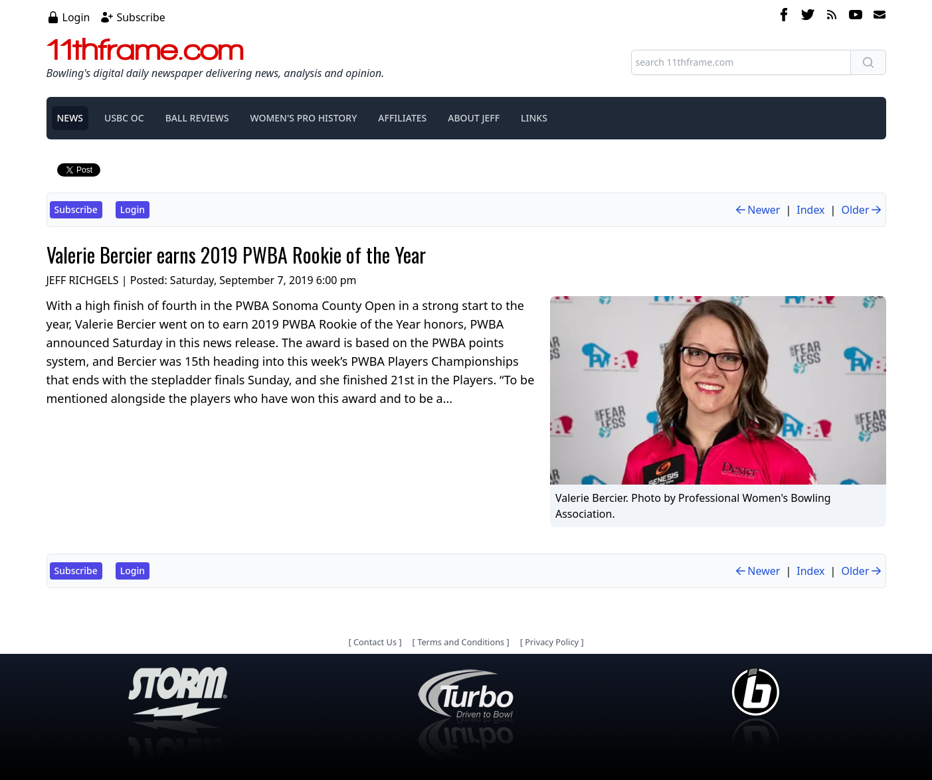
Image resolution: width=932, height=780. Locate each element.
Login (76, 17)
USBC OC (124, 118)
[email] (877, 16)
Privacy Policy (552, 642)
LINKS (534, 118)
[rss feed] (832, 16)
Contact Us (375, 642)
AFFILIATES (402, 118)
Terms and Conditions (460, 642)
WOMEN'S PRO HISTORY (303, 118)
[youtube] (856, 16)
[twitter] (808, 16)
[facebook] (784, 16)
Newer (757, 209)
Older (861, 209)
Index (810, 209)
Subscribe (140, 17)
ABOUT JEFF (474, 118)
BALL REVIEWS (197, 118)
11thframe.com (145, 49)
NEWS (70, 118)
